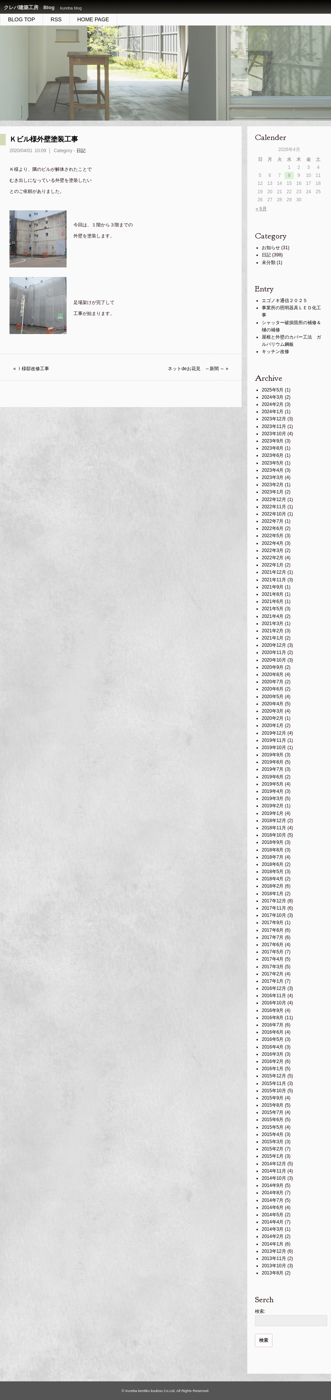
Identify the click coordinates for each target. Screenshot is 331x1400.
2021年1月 (272, 638)
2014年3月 (272, 1229)
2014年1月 (272, 1244)
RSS (56, 19)
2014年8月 (272, 1192)
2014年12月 (274, 1163)
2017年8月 (272, 930)
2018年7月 (272, 857)
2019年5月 (272, 784)
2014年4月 (272, 1222)
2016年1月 (272, 1068)
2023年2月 (272, 484)
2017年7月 (272, 937)
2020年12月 (274, 645)
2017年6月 (272, 944)
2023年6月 (272, 455)
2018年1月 (272, 893)
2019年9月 (272, 754)
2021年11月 (274, 579)
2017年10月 (274, 915)
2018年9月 (272, 842)
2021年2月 (272, 630)
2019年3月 (272, 798)
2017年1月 (272, 981)
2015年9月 (272, 1098)
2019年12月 (274, 733)
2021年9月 (272, 587)
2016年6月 (272, 1032)
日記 (81, 150)
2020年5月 (272, 696)
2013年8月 (272, 1273)
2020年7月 (272, 681)
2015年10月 (274, 1090)
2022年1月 (272, 565)
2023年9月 (272, 441)
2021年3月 (272, 623)
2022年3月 (272, 550)
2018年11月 (274, 827)
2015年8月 (272, 1105)
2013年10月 (274, 1265)
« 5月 (261, 209)
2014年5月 (272, 1214)
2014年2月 (272, 1236)
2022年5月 (272, 535)
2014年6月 (272, 1207)
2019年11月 (274, 740)
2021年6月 (272, 601)
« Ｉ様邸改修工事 (31, 368)
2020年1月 (272, 725)
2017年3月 (272, 966)
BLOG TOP (21, 19)
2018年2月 (272, 886)
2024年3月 (272, 397)
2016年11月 (274, 995)
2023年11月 (274, 426)
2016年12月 (274, 988)
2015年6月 (272, 1119)
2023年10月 (274, 433)
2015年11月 (274, 1083)
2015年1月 (272, 1156)
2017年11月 (274, 908)
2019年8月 (272, 762)
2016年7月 (272, 1025)
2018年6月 (272, 864)
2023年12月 (274, 419)
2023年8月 (272, 448)
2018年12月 (274, 820)
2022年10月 (274, 514)
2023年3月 (272, 477)
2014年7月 (272, 1200)
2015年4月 (272, 1134)
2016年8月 (272, 1017)
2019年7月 (272, 769)
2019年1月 (272, 813)
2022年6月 (272, 528)
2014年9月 (272, 1185)
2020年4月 (272, 703)
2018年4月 (272, 878)
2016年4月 (272, 1047)
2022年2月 (272, 557)
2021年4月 (272, 616)
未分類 (268, 262)
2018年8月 (272, 850)
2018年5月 (272, 871)
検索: (260, 1311)
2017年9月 (272, 922)
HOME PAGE (93, 19)
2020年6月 (272, 689)
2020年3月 (272, 711)
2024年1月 (272, 411)
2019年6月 (272, 777)
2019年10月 (274, 747)
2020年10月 (274, 660)
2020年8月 (272, 674)
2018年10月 (274, 835)
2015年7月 (272, 1112)
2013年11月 (274, 1258)
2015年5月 (272, 1127)
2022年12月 (274, 499)
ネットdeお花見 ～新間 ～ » (198, 368)
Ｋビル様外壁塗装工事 (44, 139)
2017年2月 (272, 974)
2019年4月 (272, 791)
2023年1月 (272, 492)
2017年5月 (272, 952)
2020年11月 (274, 652)
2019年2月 (272, 805)
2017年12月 (274, 901)
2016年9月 (272, 1010)
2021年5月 (272, 608)
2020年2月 (272, 718)
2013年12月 (274, 1251)
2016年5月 (272, 1039)
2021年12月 (274, 572)
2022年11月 (274, 506)
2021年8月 (272, 594)
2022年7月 (272, 521)
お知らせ (271, 247)
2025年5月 (272, 390)
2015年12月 (274, 1076)
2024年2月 (272, 404)
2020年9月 (272, 667)
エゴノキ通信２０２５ (284, 300)
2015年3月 (272, 1141)
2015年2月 (272, 1149)
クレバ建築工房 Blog (29, 7)
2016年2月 (272, 1061)
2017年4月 (272, 959)
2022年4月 (272, 543)
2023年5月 (272, 463)
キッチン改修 (275, 351)
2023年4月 (272, 470)
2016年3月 (272, 1054)
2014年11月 (274, 1171)
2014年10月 (274, 1178)
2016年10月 (274, 1002)
